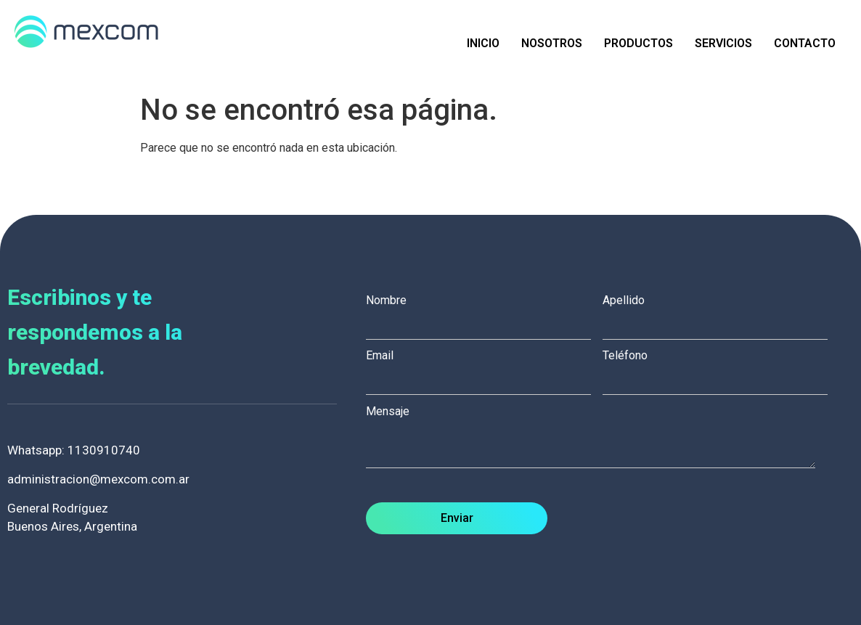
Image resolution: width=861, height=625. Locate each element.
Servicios (723, 43)
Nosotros (551, 43)
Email (484, 368)
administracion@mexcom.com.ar (98, 479)
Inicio (483, 43)
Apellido (721, 313)
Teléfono (721, 368)
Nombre (484, 313)
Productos (638, 43)
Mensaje (598, 438)
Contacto (805, 43)
